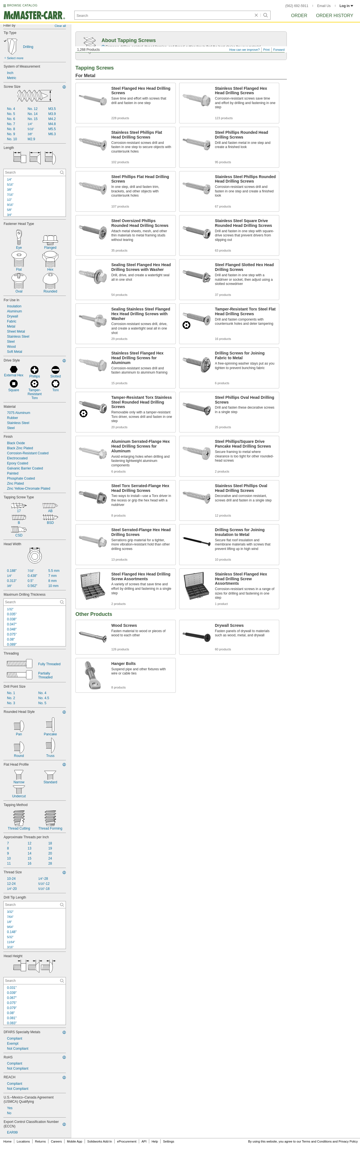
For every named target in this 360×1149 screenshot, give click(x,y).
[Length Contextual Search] (34, 172)
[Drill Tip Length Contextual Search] (34, 904)
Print (266, 49)
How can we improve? (244, 49)
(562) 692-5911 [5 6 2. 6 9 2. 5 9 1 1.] (296, 6)
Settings (168, 1141)
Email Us (324, 6)
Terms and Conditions (317, 1141)
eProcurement (127, 1141)
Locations (23, 1141)
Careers (56, 1141)
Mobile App (74, 1141)
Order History (334, 15)
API (144, 1141)
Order (299, 15)
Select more (15, 58)
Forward (279, 49)
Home (7, 1141)
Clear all (60, 25)
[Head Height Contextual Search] (34, 980)
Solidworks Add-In (99, 1141)
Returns (40, 1141)
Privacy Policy (348, 1141)
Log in (346, 6)
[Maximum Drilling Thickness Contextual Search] (34, 602)
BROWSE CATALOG (22, 5)
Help (155, 1141)
